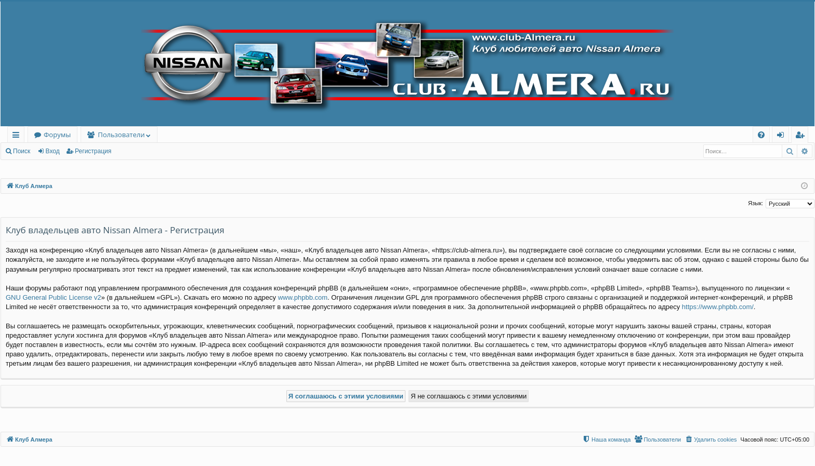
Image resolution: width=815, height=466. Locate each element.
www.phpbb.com (302, 297)
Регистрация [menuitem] (802, 136)
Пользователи (121, 134)
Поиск (21, 151)
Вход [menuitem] (782, 136)
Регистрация (93, 151)
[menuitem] (761, 135)
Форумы (57, 134)
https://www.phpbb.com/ (718, 307)
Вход (53, 151)
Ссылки (18, 136)
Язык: (755, 203)
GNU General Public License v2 (53, 297)
